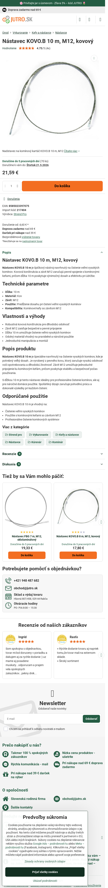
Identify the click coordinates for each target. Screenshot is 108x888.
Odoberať (91, 718)
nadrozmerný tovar (32, 241)
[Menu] (100, 19)
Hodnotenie (9, 48)
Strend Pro (20, 214)
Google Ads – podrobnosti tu (50, 843)
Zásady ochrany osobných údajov (45, 861)
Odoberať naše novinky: (52, 708)
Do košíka (62, 186)
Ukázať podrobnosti (45, 880)
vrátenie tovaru (31, 237)
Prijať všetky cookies (45, 872)
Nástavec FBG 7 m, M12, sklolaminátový (27, 538)
